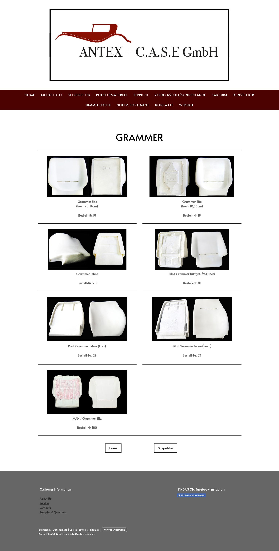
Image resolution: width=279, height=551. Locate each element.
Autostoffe (52, 95)
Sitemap (95, 529)
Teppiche (141, 95)
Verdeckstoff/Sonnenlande (180, 95)
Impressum (45, 529)
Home (30, 95)
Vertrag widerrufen (114, 529)
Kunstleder (243, 95)
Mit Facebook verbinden (191, 495)
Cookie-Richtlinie (79, 529)
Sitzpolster (79, 95)
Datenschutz (60, 529)
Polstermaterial (112, 95)
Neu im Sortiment (133, 105)
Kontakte (164, 105)
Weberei (186, 105)
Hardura (220, 95)
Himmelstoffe (98, 105)
